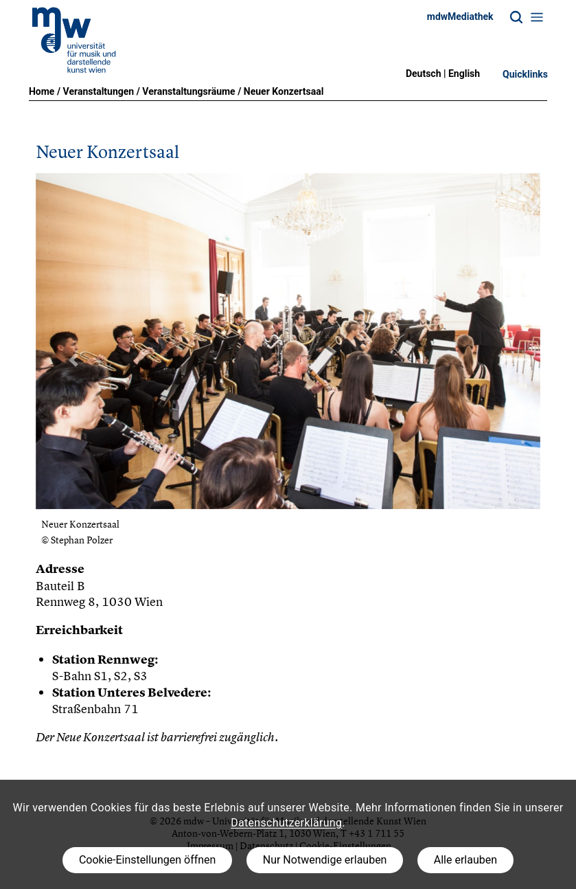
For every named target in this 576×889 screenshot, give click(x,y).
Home (41, 91)
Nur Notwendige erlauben (325, 859)
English (464, 73)
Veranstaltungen (99, 91)
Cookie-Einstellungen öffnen (147, 859)
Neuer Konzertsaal (284, 91)
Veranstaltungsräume (188, 91)
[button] (73, 360)
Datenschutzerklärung (286, 822)
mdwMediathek (460, 16)
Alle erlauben (465, 859)
